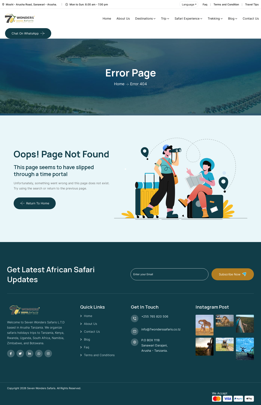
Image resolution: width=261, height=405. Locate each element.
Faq (205, 4)
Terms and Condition (226, 4)
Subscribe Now (232, 274)
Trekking (214, 18)
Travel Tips (252, 4)
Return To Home (34, 203)
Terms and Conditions (99, 355)
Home (107, 18)
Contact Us (251, 18)
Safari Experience (187, 18)
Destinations (144, 18)
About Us (123, 18)
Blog (231, 18)
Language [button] (188, 4)
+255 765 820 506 (154, 316)
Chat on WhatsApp (25, 33)
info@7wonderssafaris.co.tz (161, 329)
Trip (163, 18)
